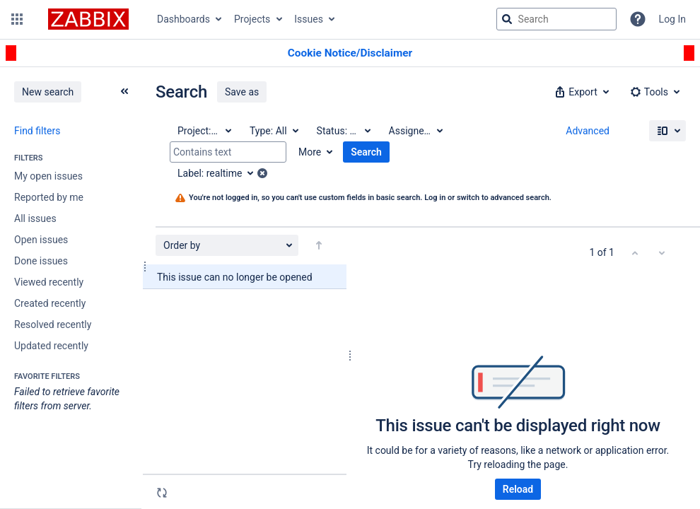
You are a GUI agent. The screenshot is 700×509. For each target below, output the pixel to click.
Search (366, 152)
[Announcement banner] (350, 53)
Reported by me (48, 197)
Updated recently (51, 345)
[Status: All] (343, 130)
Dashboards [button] (183, 19)
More (309, 152)
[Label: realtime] (220, 173)
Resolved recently (52, 324)
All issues (35, 218)
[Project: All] (204, 130)
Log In (672, 19)
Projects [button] (252, 19)
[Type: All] (273, 130)
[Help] (637, 19)
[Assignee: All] (415, 130)
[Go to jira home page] (88, 19)
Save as (242, 92)
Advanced (587, 130)
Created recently (50, 303)
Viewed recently (48, 282)
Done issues (41, 261)
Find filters (37, 130)
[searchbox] (556, 19)
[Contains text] (228, 152)
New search (48, 92)
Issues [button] (308, 19)
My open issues (48, 176)
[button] (17, 19)
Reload (518, 489)
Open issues (41, 239)
